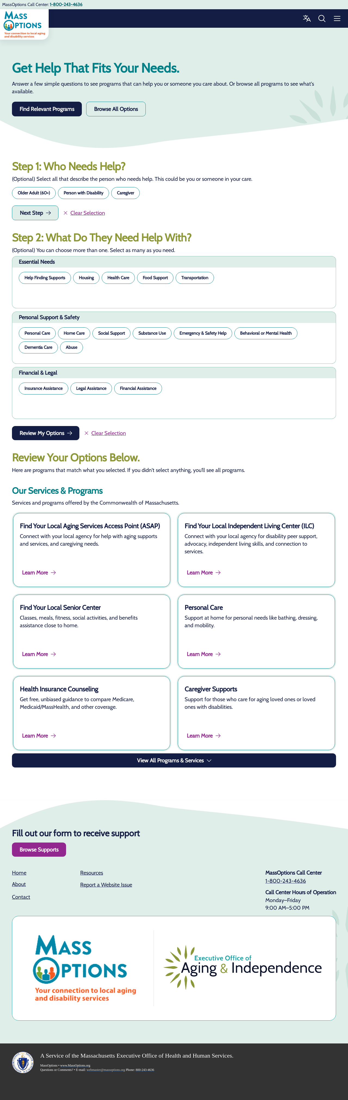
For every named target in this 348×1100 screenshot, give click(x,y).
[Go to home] (24, 24)
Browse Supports (39, 849)
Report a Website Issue (106, 884)
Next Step (36, 213)
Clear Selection (84, 213)
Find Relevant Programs (47, 109)
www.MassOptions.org (75, 1065)
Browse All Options (116, 109)
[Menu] (337, 18)
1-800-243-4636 (285, 881)
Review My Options (46, 433)
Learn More (39, 572)
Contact (21, 897)
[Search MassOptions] (321, 18)
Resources (91, 872)
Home (19, 872)
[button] (34, 193)
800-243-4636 (145, 1070)
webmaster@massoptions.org (106, 1070)
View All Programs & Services (174, 760)
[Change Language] (306, 18)
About (19, 884)
